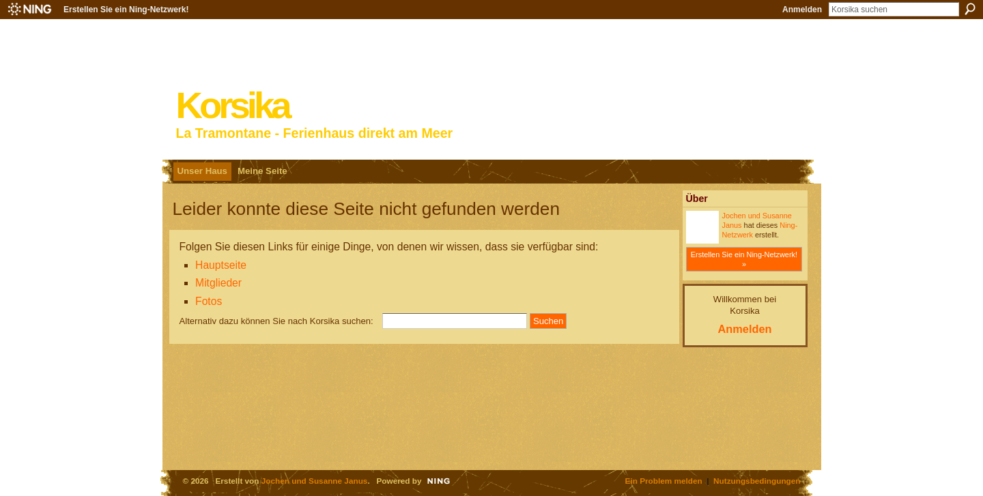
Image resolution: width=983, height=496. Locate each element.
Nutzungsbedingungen (756, 480)
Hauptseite (220, 265)
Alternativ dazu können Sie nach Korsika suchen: (276, 321)
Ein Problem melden (663, 480)
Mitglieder (218, 283)
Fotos (208, 301)
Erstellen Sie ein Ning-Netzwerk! (125, 9)
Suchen (970, 9)
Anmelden (802, 9)
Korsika (232, 105)
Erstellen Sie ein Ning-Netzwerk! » (744, 259)
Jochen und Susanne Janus (314, 480)
